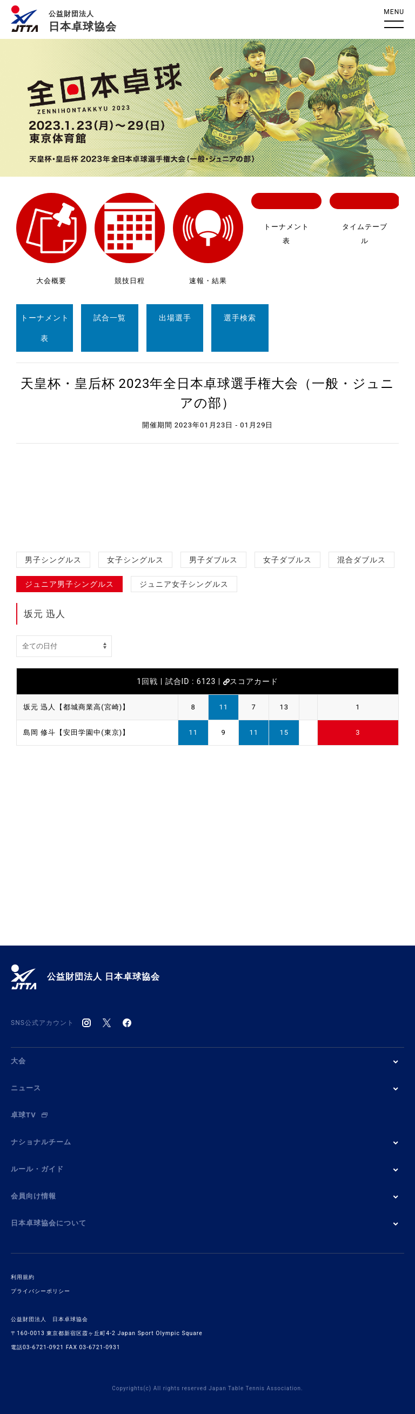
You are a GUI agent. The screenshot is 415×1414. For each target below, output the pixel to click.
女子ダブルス (287, 559)
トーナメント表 (45, 328)
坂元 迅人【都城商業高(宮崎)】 (76, 707)
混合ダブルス (361, 559)
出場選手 (175, 317)
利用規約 (23, 1277)
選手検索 (240, 317)
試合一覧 (109, 317)
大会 (18, 1061)
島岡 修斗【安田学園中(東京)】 (76, 732)
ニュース (26, 1088)
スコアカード (250, 681)
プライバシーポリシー (40, 1291)
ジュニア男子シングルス (69, 584)
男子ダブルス (213, 559)
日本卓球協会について (48, 1223)
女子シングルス (135, 559)
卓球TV (29, 1115)
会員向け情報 (33, 1196)
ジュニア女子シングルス (184, 584)
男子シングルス (53, 559)
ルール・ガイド (37, 1169)
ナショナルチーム (41, 1142)
